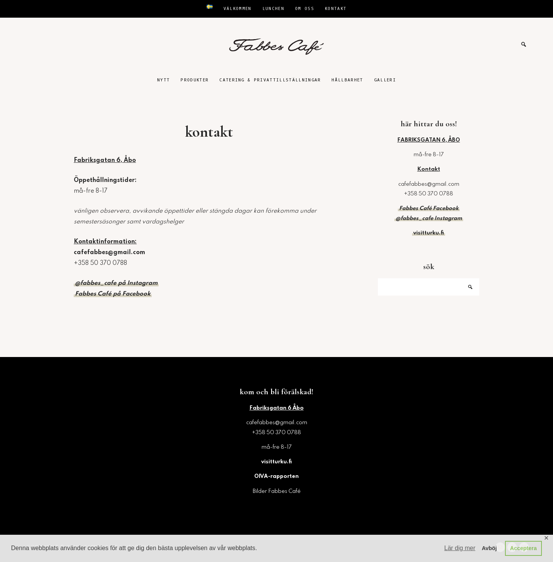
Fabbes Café (276, 44)
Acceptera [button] (523, 548)
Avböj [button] (489, 548)
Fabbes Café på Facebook (113, 294)
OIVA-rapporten (276, 476)
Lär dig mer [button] (459, 548)
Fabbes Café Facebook (429, 208)
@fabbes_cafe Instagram (429, 218)
